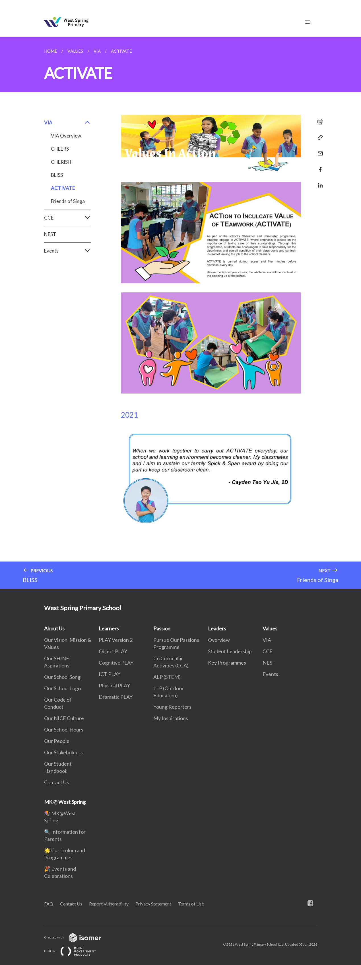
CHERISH (61, 162)
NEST (50, 234)
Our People (56, 741)
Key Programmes (227, 662)
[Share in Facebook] (318, 166)
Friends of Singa (68, 201)
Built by (74, 951)
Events (67, 250)
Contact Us (56, 782)
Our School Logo (62, 688)
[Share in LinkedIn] (318, 182)
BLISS (57, 175)
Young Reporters (172, 707)
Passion (161, 628)
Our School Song (62, 677)
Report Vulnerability (109, 903)
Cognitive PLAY (116, 662)
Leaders (217, 628)
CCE (67, 217)
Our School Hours (63, 729)
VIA (67, 122)
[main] (180, 313)
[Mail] (318, 150)
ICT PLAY (109, 674)
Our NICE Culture (64, 718)
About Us (54, 628)
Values (270, 628)
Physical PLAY (114, 685)
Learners (109, 628)
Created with (77, 937)
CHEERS (60, 149)
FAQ (48, 903)
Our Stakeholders (63, 752)
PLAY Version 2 (116, 640)
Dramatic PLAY (116, 697)
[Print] (318, 121)
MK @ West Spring (65, 802)
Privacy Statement (153, 903)
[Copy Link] (318, 137)
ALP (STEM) (167, 677)
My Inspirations (170, 718)
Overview (219, 640)
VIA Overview (66, 136)
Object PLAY (113, 651)
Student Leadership (230, 651)
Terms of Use (191, 903)
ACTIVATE (63, 188)
